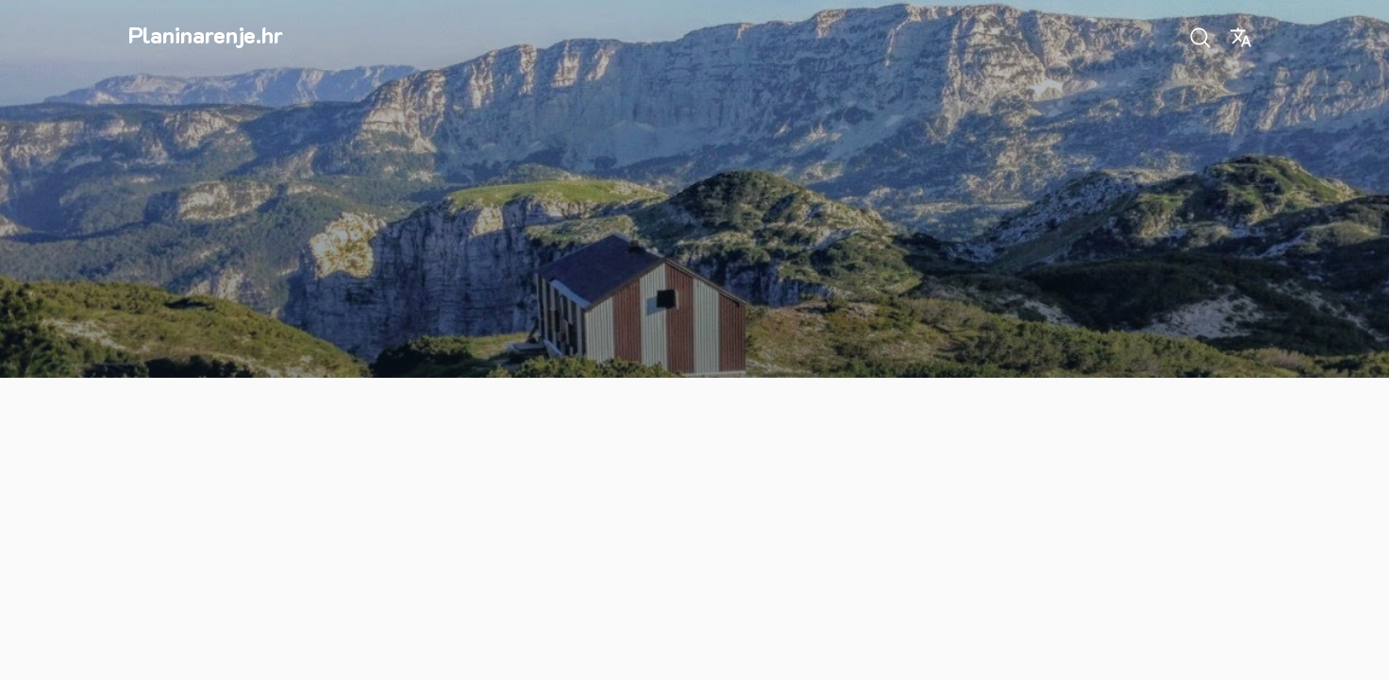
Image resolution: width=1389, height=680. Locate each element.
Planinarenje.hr (205, 34)
